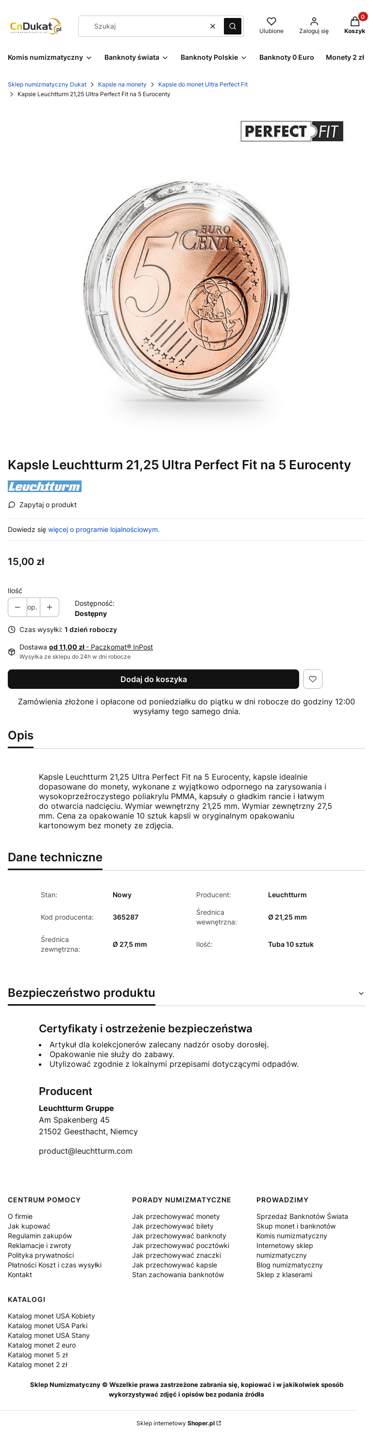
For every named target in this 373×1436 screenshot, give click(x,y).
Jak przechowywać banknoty (179, 1235)
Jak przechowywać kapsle (174, 1265)
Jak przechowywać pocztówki (180, 1245)
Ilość (15, 590)
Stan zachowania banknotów (178, 1274)
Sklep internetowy (175, 1423)
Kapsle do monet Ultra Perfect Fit (203, 84)
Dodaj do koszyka (153, 679)
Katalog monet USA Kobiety (51, 1316)
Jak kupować (29, 1226)
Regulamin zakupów (40, 1235)
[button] (232, 26)
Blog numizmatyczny (289, 1265)
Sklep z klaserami (284, 1274)
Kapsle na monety (122, 84)
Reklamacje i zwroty (39, 1245)
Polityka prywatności (41, 1255)
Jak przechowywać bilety (173, 1226)
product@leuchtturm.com (86, 1151)
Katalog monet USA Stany (49, 1335)
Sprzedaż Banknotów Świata (302, 1216)
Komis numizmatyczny (291, 1235)
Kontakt (20, 1274)
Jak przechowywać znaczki (176, 1255)
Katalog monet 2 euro (42, 1345)
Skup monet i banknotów (296, 1226)
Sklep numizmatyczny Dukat (47, 84)
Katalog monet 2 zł (37, 1364)
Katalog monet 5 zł (38, 1355)
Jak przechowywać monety (176, 1216)
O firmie (20, 1216)
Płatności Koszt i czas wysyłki (55, 1265)
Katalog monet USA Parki (47, 1325)
